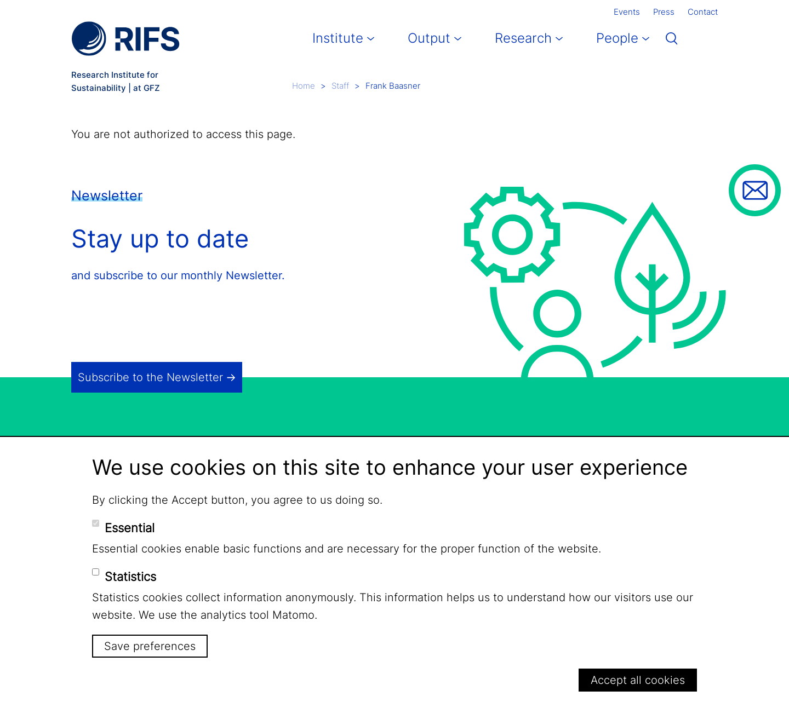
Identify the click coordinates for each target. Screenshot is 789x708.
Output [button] (429, 38)
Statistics (130, 577)
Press (663, 12)
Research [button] (523, 38)
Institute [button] (337, 38)
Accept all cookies (638, 680)
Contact (703, 12)
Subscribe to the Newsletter (150, 377)
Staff (340, 85)
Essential (130, 528)
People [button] (617, 38)
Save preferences (150, 646)
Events (627, 12)
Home (303, 85)
